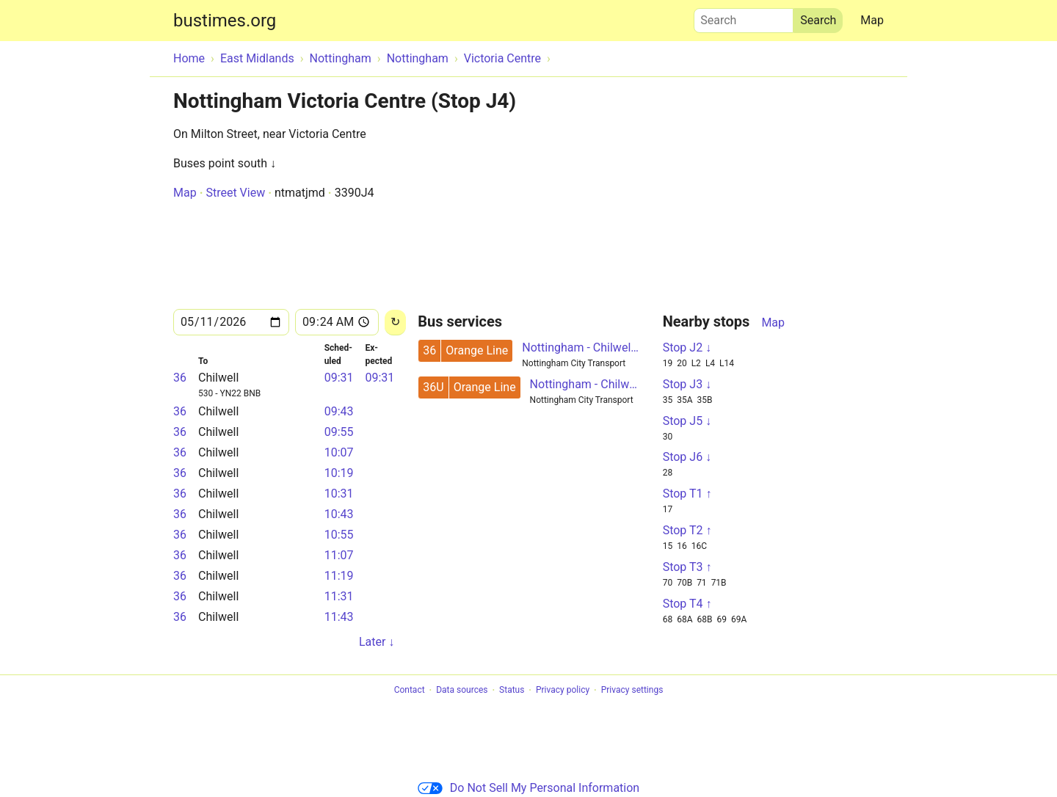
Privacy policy (562, 690)
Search (743, 17)
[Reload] (395, 322)
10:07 (339, 452)
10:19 (339, 473)
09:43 (339, 411)
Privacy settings (632, 690)
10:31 (339, 494)
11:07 (339, 555)
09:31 (339, 378)
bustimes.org (224, 20)
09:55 (339, 432)
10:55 (339, 535)
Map (872, 20)
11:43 (339, 617)
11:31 (339, 596)
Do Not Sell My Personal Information (528, 788)
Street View (235, 193)
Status (511, 690)
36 (179, 378)
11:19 (339, 576)
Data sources (461, 690)
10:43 (339, 514)
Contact (409, 690)
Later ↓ (376, 642)
